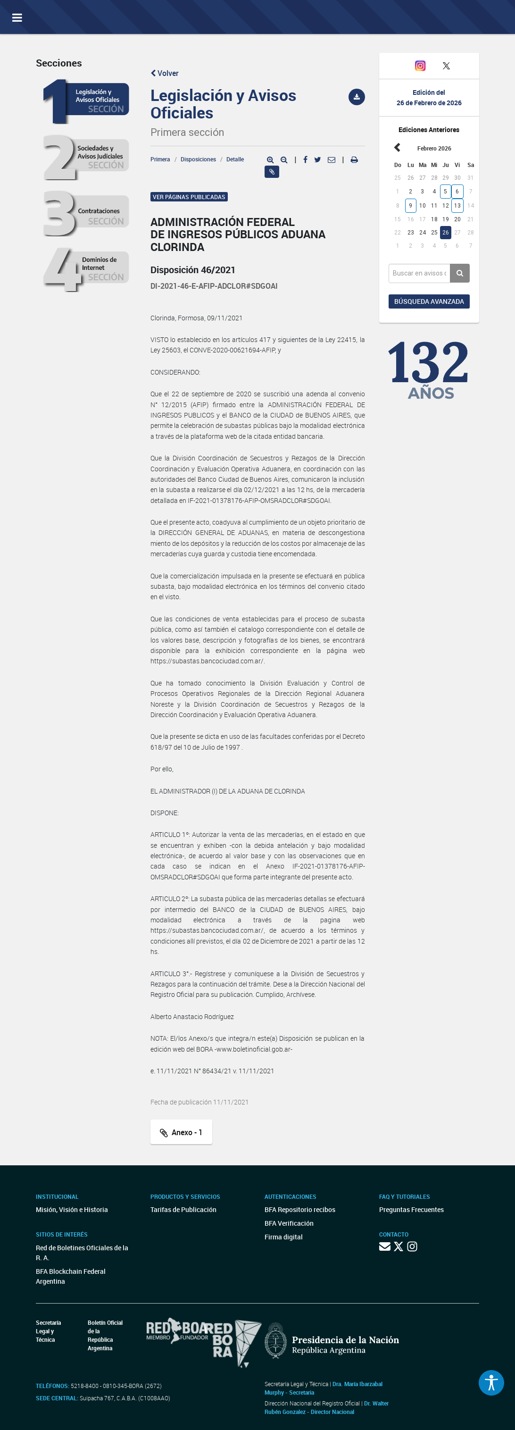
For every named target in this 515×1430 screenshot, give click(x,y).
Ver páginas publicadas (189, 197)
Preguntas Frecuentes (411, 1209)
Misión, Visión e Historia (72, 1209)
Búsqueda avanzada (429, 301)
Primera (160, 159)
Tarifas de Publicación (183, 1209)
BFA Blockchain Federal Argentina (71, 1276)
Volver (164, 73)
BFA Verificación (289, 1223)
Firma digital (284, 1236)
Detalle (235, 159)
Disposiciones (198, 159)
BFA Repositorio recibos (300, 1209)
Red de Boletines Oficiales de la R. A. (82, 1252)
